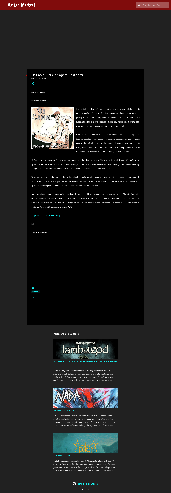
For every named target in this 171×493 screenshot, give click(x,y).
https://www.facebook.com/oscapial (47, 215)
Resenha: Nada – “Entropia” (65, 410)
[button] (33, 84)
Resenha (35, 292)
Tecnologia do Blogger (85, 484)
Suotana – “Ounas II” (62, 456)
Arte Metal (21, 5)
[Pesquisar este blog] (155, 5)
